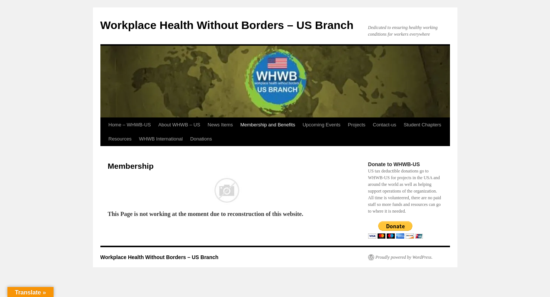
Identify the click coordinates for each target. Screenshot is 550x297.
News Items (220, 124)
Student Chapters (422, 124)
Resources (120, 139)
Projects (357, 124)
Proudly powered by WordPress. (404, 257)
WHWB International (161, 139)
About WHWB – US (179, 124)
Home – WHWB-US (130, 124)
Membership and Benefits (267, 124)
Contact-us (384, 124)
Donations (201, 139)
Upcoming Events (322, 124)
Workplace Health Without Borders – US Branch (227, 25)
